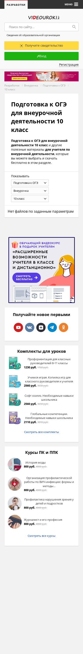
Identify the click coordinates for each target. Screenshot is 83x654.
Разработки (16, 4)
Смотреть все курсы (41, 536)
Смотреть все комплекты (41, 432)
